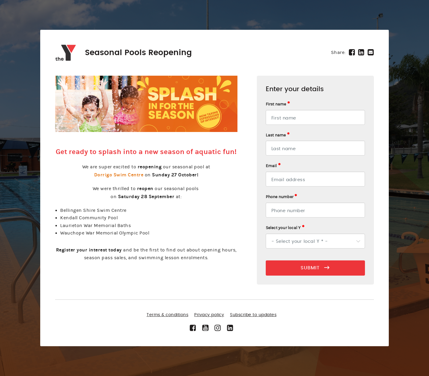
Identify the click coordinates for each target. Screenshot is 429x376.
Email (273, 165)
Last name (278, 135)
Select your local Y (285, 227)
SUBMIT (315, 268)
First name (278, 104)
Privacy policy (209, 315)
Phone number (281, 196)
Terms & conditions (167, 315)
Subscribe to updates (253, 315)
